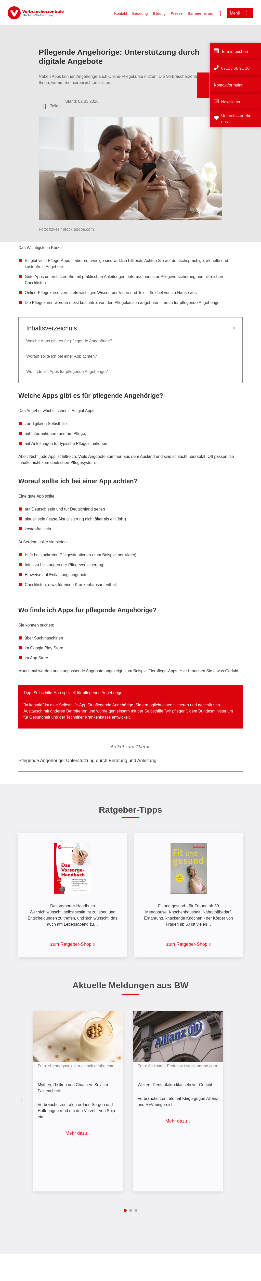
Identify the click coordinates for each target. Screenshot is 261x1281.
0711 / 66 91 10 (235, 68)
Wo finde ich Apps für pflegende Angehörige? (67, 371)
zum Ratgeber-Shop (71, 944)
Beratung (140, 13)
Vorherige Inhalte (21, 1099)
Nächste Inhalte (239, 1099)
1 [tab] (125, 1210)
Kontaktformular (228, 85)
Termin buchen (234, 51)
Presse (177, 13)
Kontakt (120, 13)
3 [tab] (136, 1210)
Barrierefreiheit (200, 13)
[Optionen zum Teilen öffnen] (52, 106)
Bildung (159, 13)
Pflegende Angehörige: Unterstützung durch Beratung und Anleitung (87, 760)
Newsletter (231, 102)
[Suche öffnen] (220, 13)
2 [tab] (130, 1210)
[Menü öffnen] (240, 13)
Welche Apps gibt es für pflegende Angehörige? (69, 341)
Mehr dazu (76, 1133)
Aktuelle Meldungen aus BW (130, 985)
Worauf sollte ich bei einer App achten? (61, 356)
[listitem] (80, 1098)
